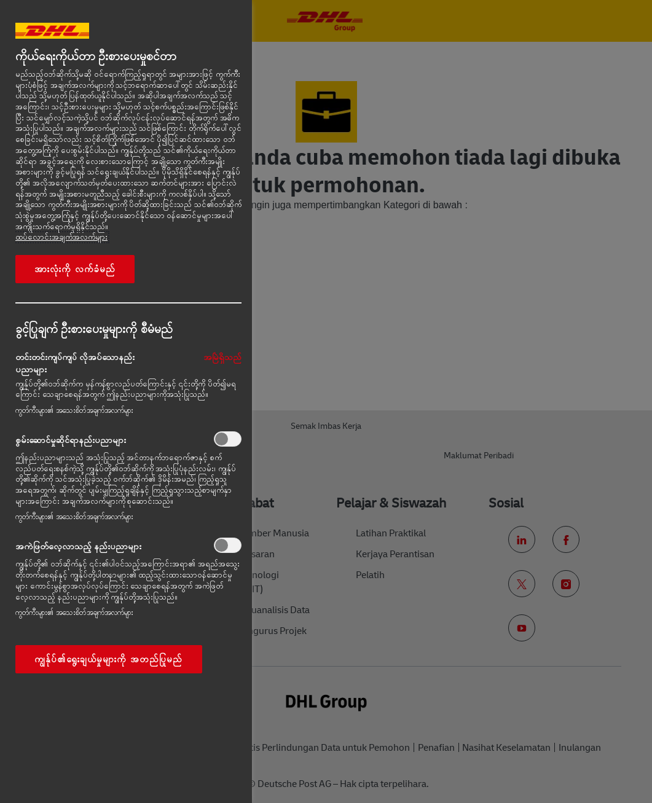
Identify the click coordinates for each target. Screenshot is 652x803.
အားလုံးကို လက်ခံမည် (75, 269)
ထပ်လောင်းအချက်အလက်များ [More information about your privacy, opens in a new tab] (61, 237)
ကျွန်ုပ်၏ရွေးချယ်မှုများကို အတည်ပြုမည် (108, 659)
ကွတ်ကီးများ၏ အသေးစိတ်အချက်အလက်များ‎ (74, 410)
